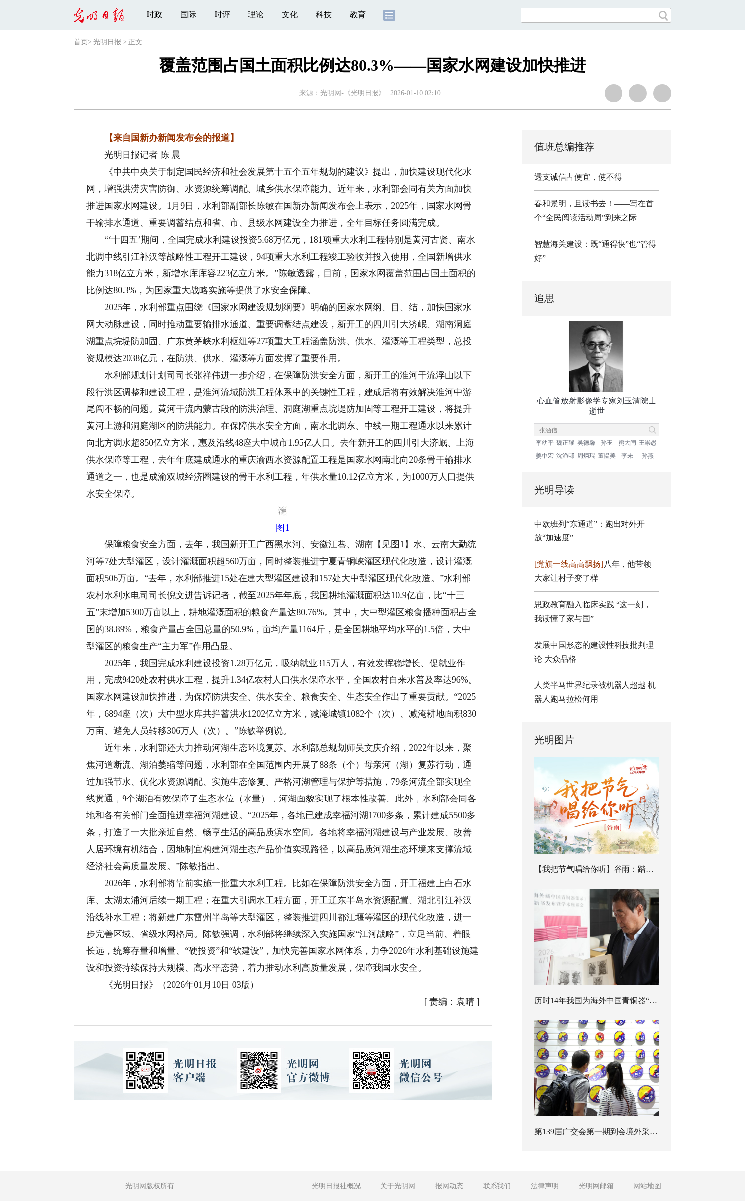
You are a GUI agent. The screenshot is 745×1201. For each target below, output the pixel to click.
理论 (256, 14)
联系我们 (497, 1186)
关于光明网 (397, 1186)
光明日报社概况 (336, 1186)
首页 (81, 42)
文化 (290, 14)
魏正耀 (565, 442)
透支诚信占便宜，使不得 (578, 177)
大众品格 (560, 659)
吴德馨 (586, 442)
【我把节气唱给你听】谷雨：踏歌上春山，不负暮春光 (630, 869)
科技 (324, 14)
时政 (154, 14)
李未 (627, 455)
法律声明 (545, 1186)
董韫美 (607, 455)
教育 (358, 14)
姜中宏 (545, 455)
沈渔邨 (565, 455)
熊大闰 (627, 442)
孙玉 (607, 442)
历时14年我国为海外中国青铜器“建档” (601, 1000)
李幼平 (545, 442)
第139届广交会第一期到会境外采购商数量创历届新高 (628, 1131)
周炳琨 (586, 455)
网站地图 (647, 1186)
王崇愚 (648, 442)
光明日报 (107, 42)
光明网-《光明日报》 (352, 93)
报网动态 (449, 1186)
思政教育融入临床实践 (574, 604)
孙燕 (648, 455)
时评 (222, 14)
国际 (188, 14)
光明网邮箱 (596, 1186)
